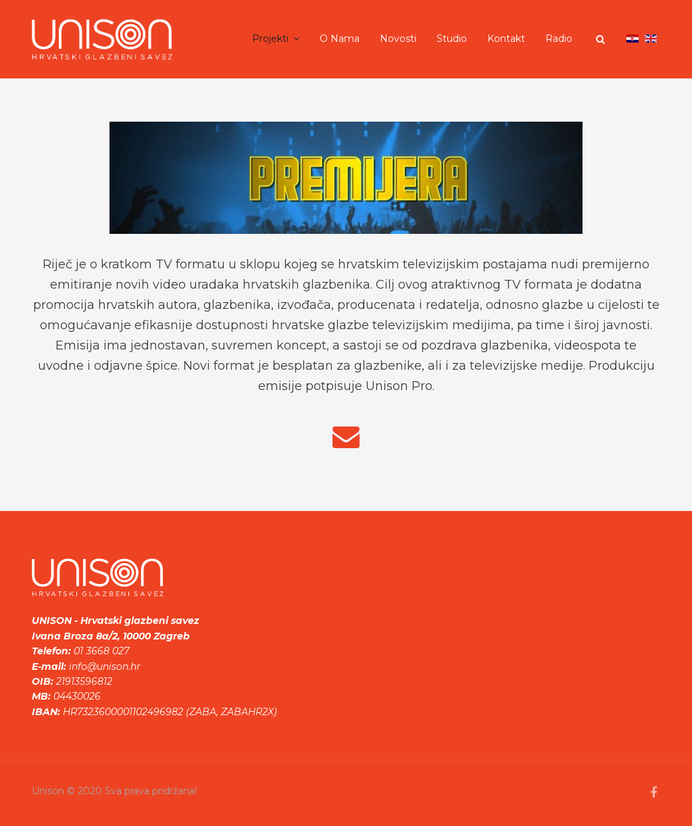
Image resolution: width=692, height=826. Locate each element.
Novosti (398, 38)
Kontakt (506, 38)
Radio (558, 38)
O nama (340, 38)
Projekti (270, 38)
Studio (452, 38)
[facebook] (653, 792)
